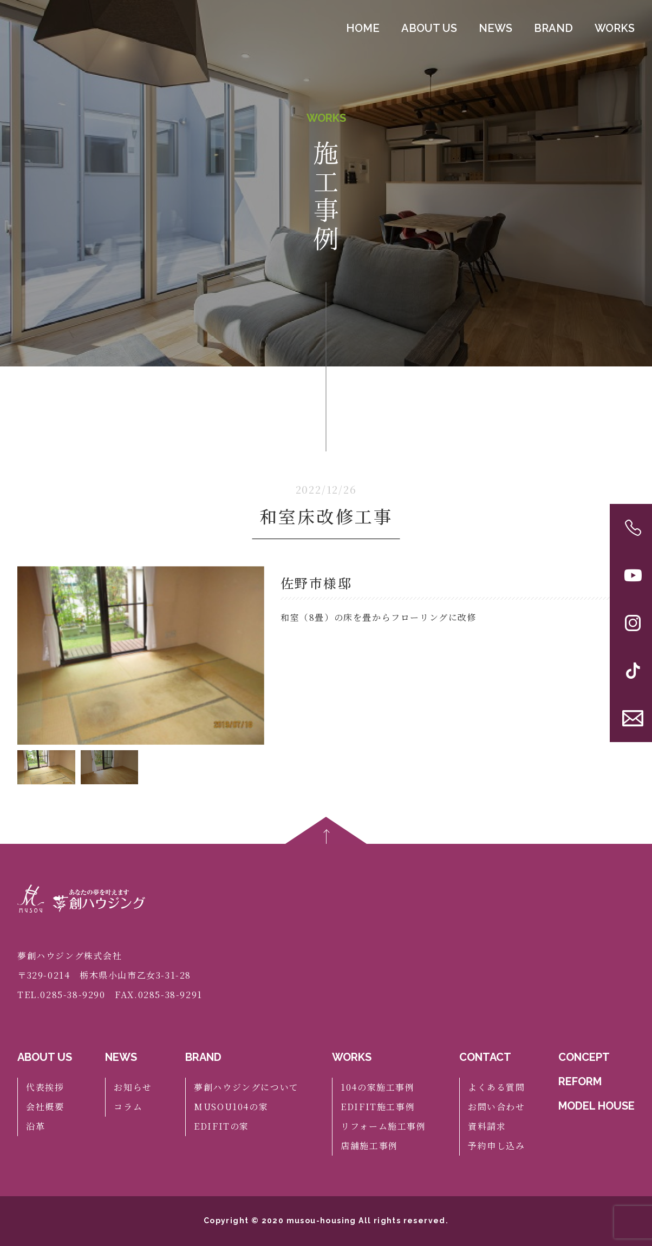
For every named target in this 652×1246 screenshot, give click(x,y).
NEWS (495, 30)
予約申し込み (496, 1145)
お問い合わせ (496, 1106)
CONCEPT (584, 1057)
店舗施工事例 (369, 1145)
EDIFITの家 (221, 1126)
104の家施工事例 (377, 1087)
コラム (128, 1106)
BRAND (553, 30)
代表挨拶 (45, 1087)
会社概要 (45, 1106)
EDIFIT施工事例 (378, 1106)
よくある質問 (496, 1087)
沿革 (35, 1126)
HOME (363, 30)
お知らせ (133, 1087)
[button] (251, 655)
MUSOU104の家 (231, 1106)
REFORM (580, 1081)
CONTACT (485, 1057)
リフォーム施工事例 (383, 1126)
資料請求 (487, 1126)
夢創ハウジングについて (246, 1087)
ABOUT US (429, 30)
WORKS (615, 30)
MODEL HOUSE (596, 1105)
